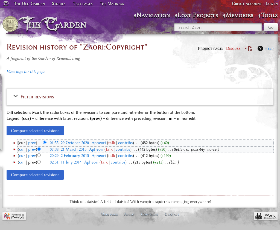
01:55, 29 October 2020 (69, 142)
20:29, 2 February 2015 (69, 155)
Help (268, 48)
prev (32, 142)
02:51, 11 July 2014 (65, 162)
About (129, 214)
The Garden (56, 24)
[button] (140, 96)
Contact (172, 214)
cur (22, 149)
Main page (109, 214)
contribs (125, 142)
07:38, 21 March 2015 (68, 149)
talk (111, 142)
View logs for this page (26, 71)
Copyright (150, 214)
